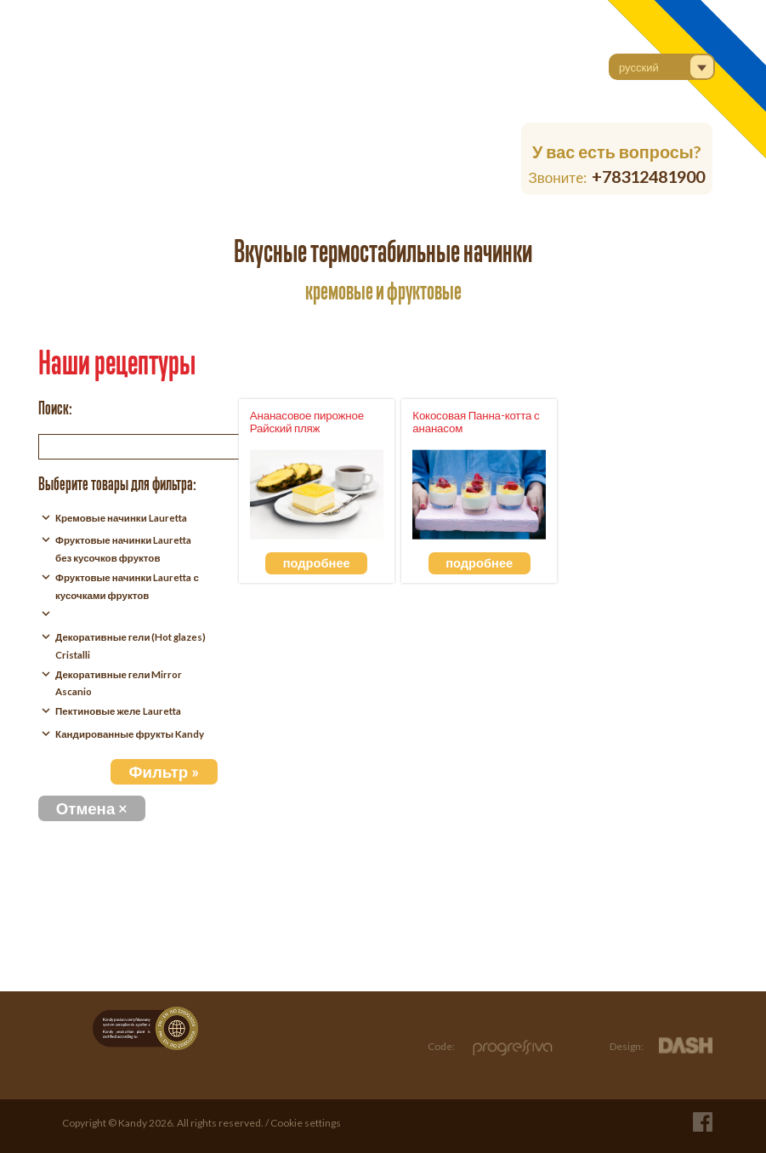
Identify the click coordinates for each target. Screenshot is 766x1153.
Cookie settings (305, 1122)
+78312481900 (648, 176)
